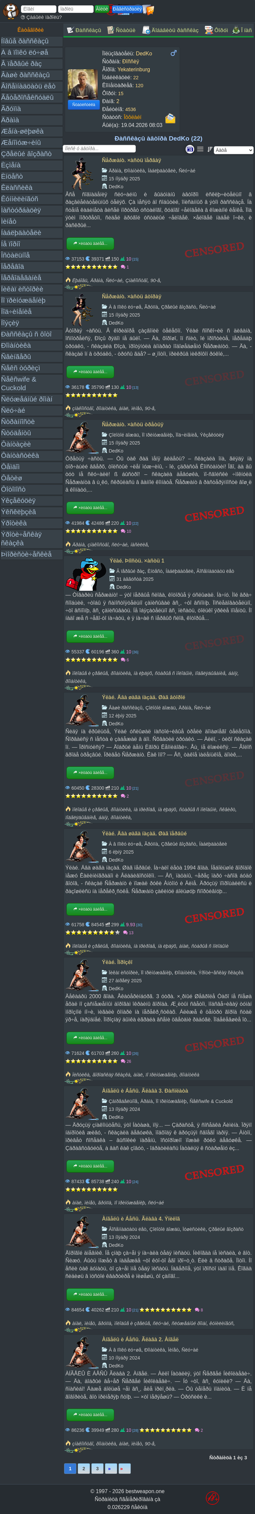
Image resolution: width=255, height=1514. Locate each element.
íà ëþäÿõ (142, 673)
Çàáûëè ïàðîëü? (41, 17)
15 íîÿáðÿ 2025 (124, 178)
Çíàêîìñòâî (136, 280)
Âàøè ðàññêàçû (25, 75)
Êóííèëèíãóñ (19, 199)
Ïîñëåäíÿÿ (124, 1469)
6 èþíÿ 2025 (121, 852)
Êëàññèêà (17, 187)
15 (121, 93)
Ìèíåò (8, 221)
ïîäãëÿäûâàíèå (210, 673)
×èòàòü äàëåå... (90, 243)
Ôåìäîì (10, 466)
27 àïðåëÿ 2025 (125, 980)
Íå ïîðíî (10, 244)
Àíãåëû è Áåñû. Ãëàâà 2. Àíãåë (140, 1339)
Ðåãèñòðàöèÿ (127, 9)
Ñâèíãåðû (16, 356)
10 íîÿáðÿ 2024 (124, 1358)
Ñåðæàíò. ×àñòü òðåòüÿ (132, 424)
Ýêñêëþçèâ (18, 511)
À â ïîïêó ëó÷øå (24, 52)
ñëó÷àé (120, 544)
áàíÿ (232, 673)
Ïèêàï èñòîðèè (22, 289)
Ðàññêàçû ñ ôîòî (26, 334)
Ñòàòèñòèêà (83, 104)
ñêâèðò (227, 809)
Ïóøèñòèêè (194, 1229)
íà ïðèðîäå (144, 809)
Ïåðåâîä (12, 266)
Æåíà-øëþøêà (22, 131)
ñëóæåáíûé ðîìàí (189, 1323)
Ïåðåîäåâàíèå (21, 277)
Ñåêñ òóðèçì (20, 368)
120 (139, 85)
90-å (155, 280)
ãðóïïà (104, 1202)
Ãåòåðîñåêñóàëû (27, 97)
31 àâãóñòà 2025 (134, 579)
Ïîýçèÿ (10, 323)
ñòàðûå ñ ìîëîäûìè (173, 673)
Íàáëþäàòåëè (21, 232)
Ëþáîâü (79, 280)
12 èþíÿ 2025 (122, 715)
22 (135, 77)
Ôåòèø (11, 478)
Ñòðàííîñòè (18, 421)
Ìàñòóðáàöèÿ (21, 210)
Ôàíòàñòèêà (20, 455)
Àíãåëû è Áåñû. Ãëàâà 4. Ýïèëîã (141, 1219)
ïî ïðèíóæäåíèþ (161, 1074)
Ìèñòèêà (80, 1074)
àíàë (123, 408)
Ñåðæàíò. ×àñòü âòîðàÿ (131, 296)
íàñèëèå (139, 544)
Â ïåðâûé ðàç (21, 63)
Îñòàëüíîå (15, 255)
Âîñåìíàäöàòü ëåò (28, 86)
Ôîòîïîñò (13, 489)
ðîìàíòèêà (106, 408)
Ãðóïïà (11, 108)
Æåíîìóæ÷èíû (21, 142)
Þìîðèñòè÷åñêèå (26, 554)
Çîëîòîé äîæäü (124, 435)
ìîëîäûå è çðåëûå (90, 673)
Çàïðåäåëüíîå (123, 1101)
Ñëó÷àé (13, 410)
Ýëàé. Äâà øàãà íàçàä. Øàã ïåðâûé (144, 833)
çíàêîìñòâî (82, 408)
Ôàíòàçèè (16, 444)
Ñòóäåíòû (16, 433)
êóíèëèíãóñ (221, 1323)
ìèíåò (136, 408)
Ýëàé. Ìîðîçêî (117, 962)
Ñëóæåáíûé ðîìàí (26, 399)
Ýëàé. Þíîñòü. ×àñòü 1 (137, 561)
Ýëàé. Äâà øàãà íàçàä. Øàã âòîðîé (143, 697)
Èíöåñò (12, 176)
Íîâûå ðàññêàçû (24, 41)
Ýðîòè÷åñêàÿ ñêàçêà (220, 972)
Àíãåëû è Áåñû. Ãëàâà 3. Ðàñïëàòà (145, 1091)
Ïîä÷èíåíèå (16, 311)
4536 (130, 109)
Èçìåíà (11, 165)
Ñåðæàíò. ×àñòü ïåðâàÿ (131, 160)
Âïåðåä (111, 1469)
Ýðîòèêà (14, 523)
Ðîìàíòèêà (16, 345)
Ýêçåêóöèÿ (18, 500)
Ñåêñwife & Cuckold (211, 1101)
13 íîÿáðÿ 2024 (124, 1109)
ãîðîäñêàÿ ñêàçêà (111, 1074)
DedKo (116, 186)
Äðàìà (10, 120)
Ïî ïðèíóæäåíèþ (23, 300)
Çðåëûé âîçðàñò (26, 153)
